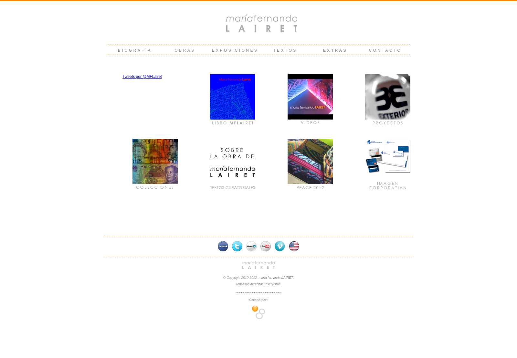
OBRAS (184, 50)
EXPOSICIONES (235, 50)
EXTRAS (335, 50)
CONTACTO (385, 50)
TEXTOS (285, 50)
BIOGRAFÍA (135, 50)
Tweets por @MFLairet (142, 76)
